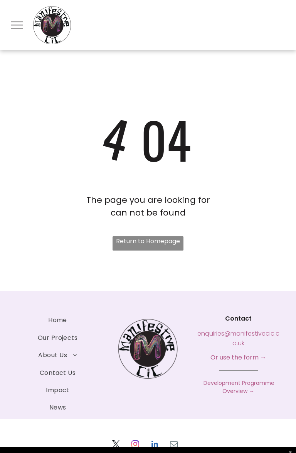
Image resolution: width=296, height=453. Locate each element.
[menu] (17, 25)
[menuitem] (57, 320)
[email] (174, 445)
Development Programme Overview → (238, 387)
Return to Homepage (148, 241)
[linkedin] (154, 445)
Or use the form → (238, 357)
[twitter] (116, 445)
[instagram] (135, 445)
